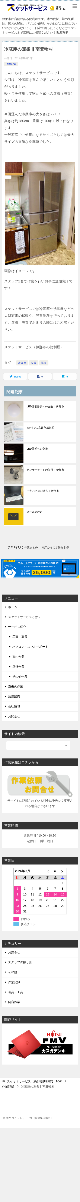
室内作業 (18, 656)
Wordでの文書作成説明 (40, 427)
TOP (34, 1081)
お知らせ (14, 952)
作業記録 (11, 64)
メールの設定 (34, 511)
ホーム (12, 607)
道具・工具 (15, 992)
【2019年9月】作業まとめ (22, 547)
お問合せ (14, 716)
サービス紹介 (17, 627)
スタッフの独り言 (20, 962)
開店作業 (14, 1002)
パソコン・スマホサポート (30, 646)
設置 (33, 362)
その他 (12, 972)
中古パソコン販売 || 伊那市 (43, 490)
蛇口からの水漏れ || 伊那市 (58, 547)
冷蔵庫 (22, 362)
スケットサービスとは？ (24, 617)
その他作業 (19, 676)
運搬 (44, 362)
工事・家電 (19, 636)
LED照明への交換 (37, 448)
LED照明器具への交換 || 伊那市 (45, 406)
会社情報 (14, 706)
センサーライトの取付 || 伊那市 (45, 469)
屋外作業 (18, 666)
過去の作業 (15, 686)
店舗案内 (14, 696)
